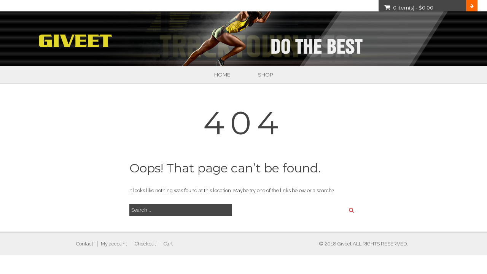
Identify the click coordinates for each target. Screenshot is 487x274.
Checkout (145, 244)
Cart (168, 244)
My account (114, 244)
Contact (84, 244)
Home (222, 75)
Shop (265, 75)
